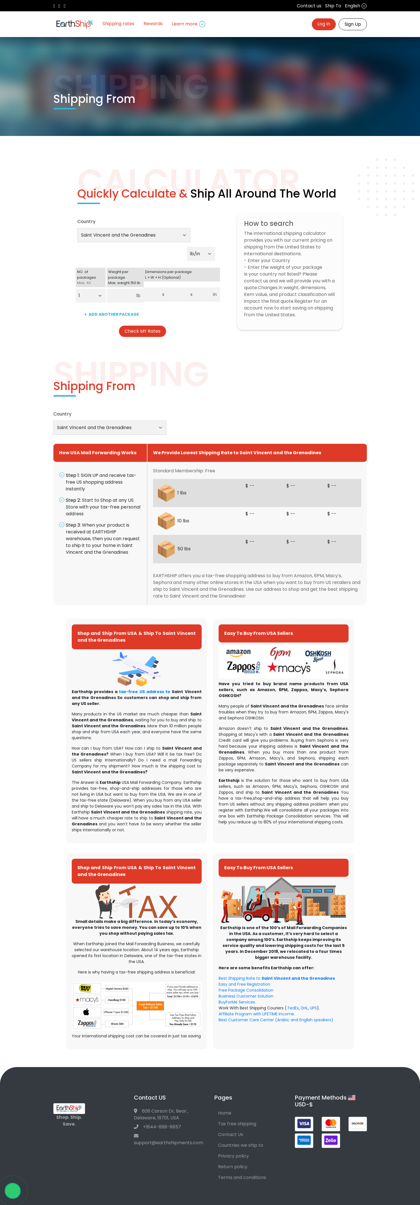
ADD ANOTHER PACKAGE (111, 314)
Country (86, 221)
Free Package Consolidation (246, 990)
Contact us (309, 6)
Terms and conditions (242, 1177)
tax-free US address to (144, 692)
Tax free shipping (237, 1123)
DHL (304, 1008)
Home (224, 1113)
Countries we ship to (240, 1145)
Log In (323, 24)
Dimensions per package (182, 274)
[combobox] (133, 235)
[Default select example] (201, 254)
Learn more (189, 24)
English (356, 6)
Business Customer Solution (246, 996)
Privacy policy (233, 1156)
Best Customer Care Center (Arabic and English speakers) (276, 1020)
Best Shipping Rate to (277, 978)
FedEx (293, 1008)
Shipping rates (118, 23)
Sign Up (353, 24)
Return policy (232, 1166)
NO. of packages (90, 277)
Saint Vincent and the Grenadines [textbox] (118, 235)
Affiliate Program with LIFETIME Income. (257, 1014)
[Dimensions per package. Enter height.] (203, 294)
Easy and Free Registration (244, 984)
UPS (313, 1008)
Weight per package (125, 277)
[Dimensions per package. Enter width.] (177, 294)
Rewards (153, 23)
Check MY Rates (142, 331)
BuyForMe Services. (237, 1002)
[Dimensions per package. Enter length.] (151, 294)
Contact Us (230, 1134)
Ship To (333, 6)
